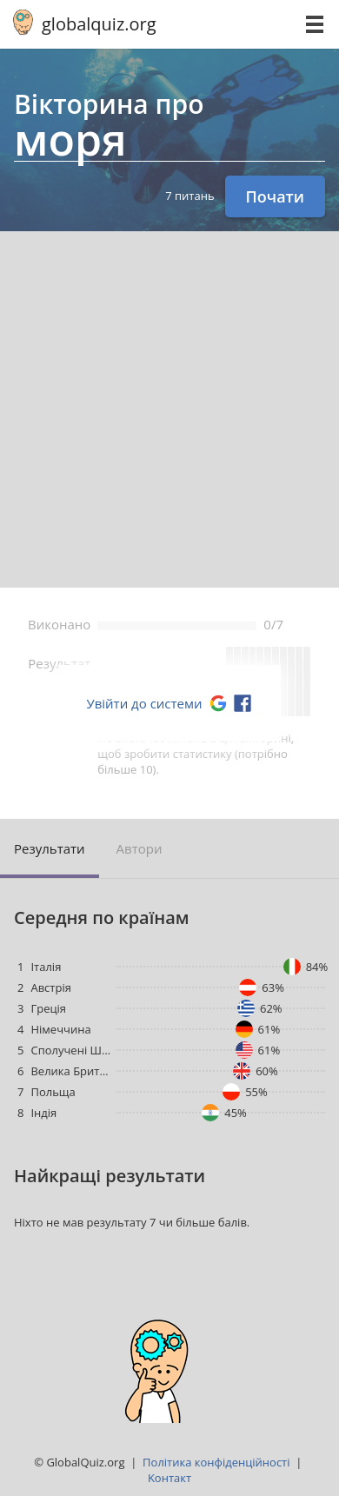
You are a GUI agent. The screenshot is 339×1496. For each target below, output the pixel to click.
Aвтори (139, 848)
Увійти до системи (144, 703)
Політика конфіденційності (216, 1462)
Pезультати (49, 848)
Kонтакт (169, 1478)
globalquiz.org (99, 24)
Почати (275, 196)
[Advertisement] (169, 409)
